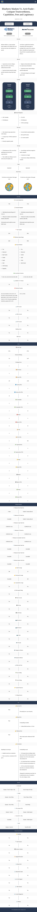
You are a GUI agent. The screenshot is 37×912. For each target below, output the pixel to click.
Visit (9, 33)
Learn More (9, 107)
